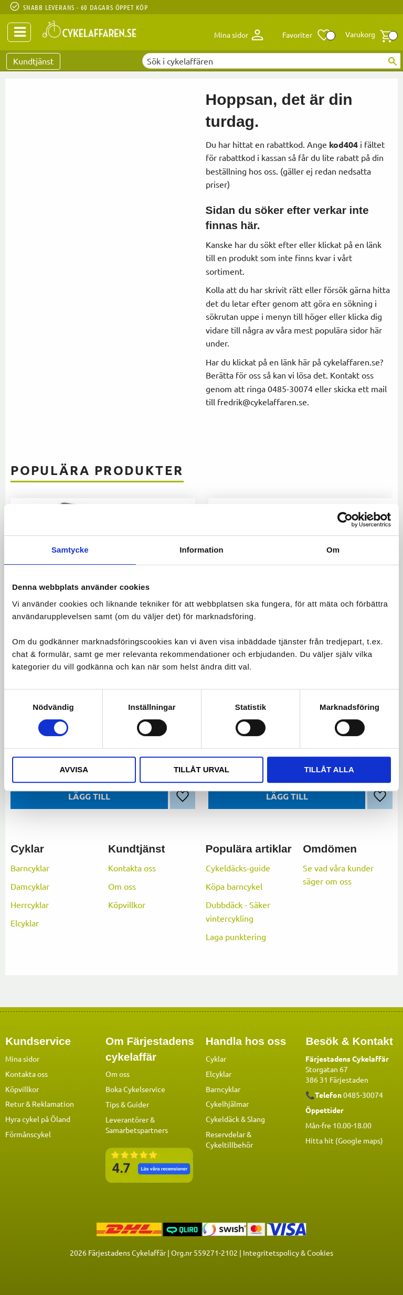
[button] (306, 35)
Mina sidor (22, 1058)
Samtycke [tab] (70, 549)
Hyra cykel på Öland (37, 1118)
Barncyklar (29, 867)
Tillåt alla (329, 769)
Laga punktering (236, 936)
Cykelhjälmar (227, 1103)
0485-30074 (363, 1094)
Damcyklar (29, 886)
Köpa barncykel (234, 886)
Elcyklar (24, 923)
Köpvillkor (126, 904)
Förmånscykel (28, 1133)
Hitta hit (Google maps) (344, 1140)
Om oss (122, 886)
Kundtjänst (33, 61)
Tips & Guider (127, 1103)
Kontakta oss (132, 867)
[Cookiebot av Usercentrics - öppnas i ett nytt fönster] (345, 519)
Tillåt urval (201, 769)
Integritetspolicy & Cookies (288, 1252)
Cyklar (216, 1058)
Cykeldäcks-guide (238, 867)
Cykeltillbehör (229, 1144)
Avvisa (73, 769)
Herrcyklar (29, 904)
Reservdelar (225, 1133)
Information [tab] (201, 549)
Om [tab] (333, 549)
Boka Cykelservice (135, 1088)
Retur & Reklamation (39, 1103)
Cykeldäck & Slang (235, 1118)
